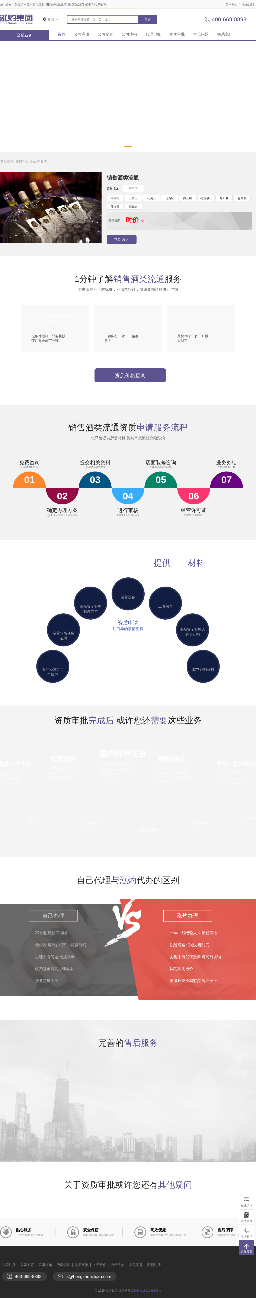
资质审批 (177, 34)
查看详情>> (149, 830)
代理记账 (153, 34)
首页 (61, 34)
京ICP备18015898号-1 (146, 1290)
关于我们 (99, 1265)
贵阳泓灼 (7, 161)
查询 (147, 19)
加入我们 (231, 4)
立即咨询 (121, 239)
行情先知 (118, 1265)
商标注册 (154, 1265)
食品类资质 (38, 161)
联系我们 (248, 4)
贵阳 (51, 19)
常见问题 (201, 34)
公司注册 (81, 34)
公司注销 (129, 34)
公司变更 (105, 34)
